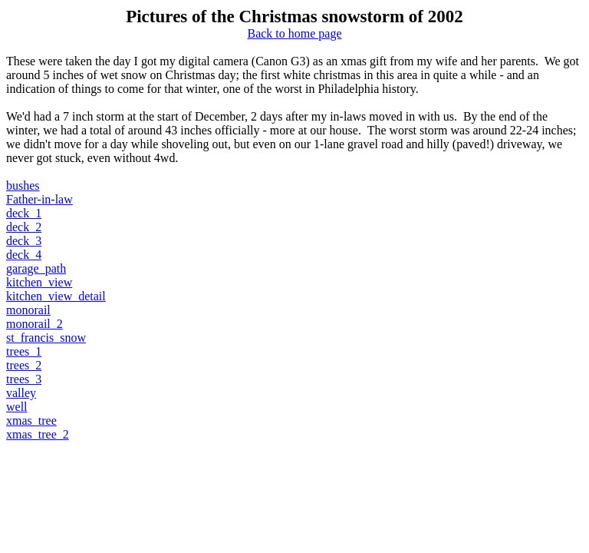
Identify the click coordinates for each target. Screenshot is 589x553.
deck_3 (23, 240)
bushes (23, 185)
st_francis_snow (46, 337)
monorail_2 (34, 323)
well (17, 406)
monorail (28, 309)
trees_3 (23, 379)
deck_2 (23, 226)
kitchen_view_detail (56, 296)
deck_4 (23, 254)
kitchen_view (39, 282)
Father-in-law (39, 199)
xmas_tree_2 (37, 434)
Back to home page (294, 33)
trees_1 (23, 351)
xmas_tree (31, 420)
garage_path (36, 268)
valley (21, 392)
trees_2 (23, 365)
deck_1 (23, 213)
